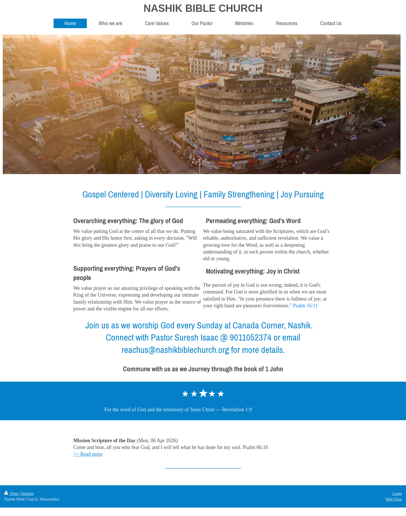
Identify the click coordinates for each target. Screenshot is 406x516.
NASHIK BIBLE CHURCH (203, 8)
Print (11, 493)
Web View (393, 499)
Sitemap (27, 493)
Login (397, 493)
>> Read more (87, 454)
